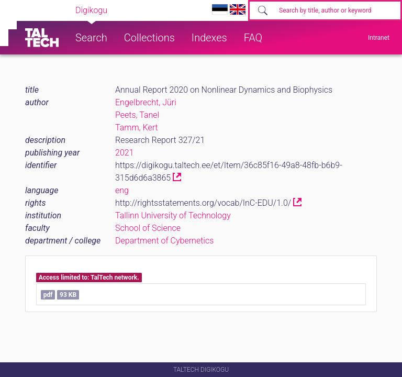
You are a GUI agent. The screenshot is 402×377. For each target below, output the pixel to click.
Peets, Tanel (137, 115)
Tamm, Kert (136, 127)
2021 (124, 153)
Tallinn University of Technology (173, 215)
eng (122, 190)
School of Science (148, 228)
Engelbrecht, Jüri (145, 102)
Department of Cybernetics (164, 241)
